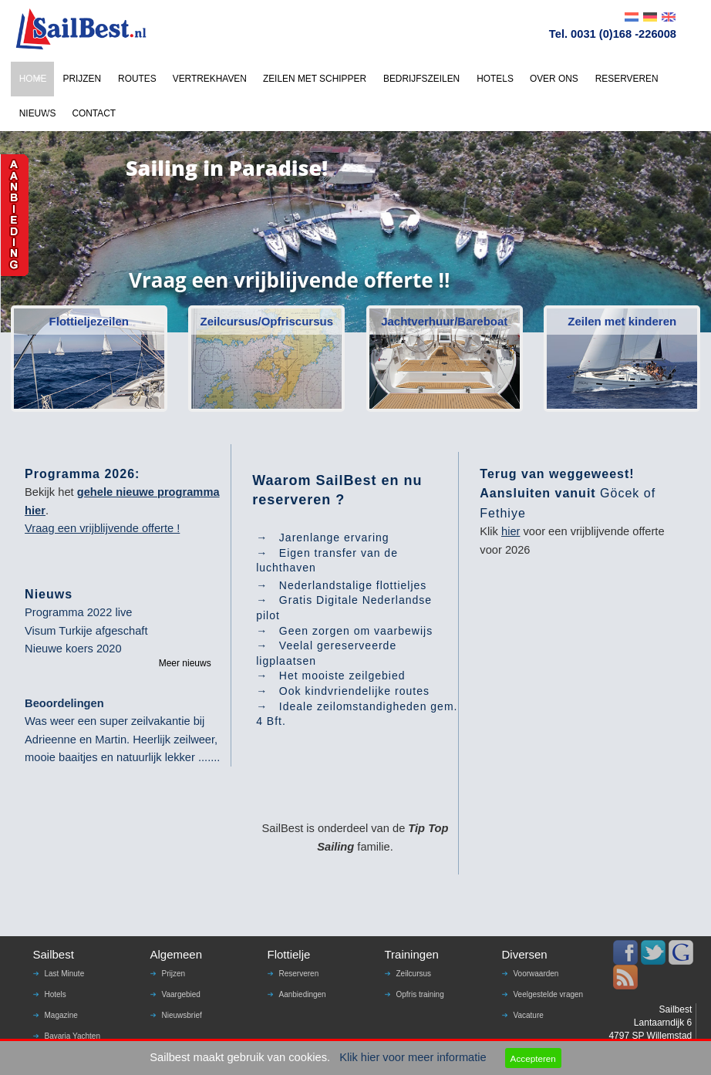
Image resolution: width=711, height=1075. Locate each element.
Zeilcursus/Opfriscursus (266, 321)
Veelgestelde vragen (549, 994)
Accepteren (533, 1058)
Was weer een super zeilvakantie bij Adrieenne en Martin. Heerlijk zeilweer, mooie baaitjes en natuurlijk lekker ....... (122, 739)
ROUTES (137, 78)
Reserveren (299, 973)
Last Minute (65, 973)
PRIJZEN (81, 78)
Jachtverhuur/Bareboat (444, 321)
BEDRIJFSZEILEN (421, 78)
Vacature (529, 1015)
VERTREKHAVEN (210, 78)
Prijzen (174, 973)
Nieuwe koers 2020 (73, 648)
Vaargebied (181, 994)
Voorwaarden (536, 973)
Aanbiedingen (302, 994)
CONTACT (94, 113)
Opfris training (420, 994)
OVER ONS (554, 78)
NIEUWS (37, 113)
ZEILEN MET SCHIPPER (314, 78)
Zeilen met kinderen (622, 321)
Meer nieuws (185, 663)
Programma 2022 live (78, 612)
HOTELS (495, 78)
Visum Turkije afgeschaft (86, 631)
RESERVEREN (627, 78)
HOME (33, 78)
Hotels (55, 994)
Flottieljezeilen (89, 321)
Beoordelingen (64, 703)
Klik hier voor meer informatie (413, 1057)
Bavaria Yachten (72, 1036)
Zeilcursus (414, 973)
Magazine (61, 1015)
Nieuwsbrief (182, 1015)
